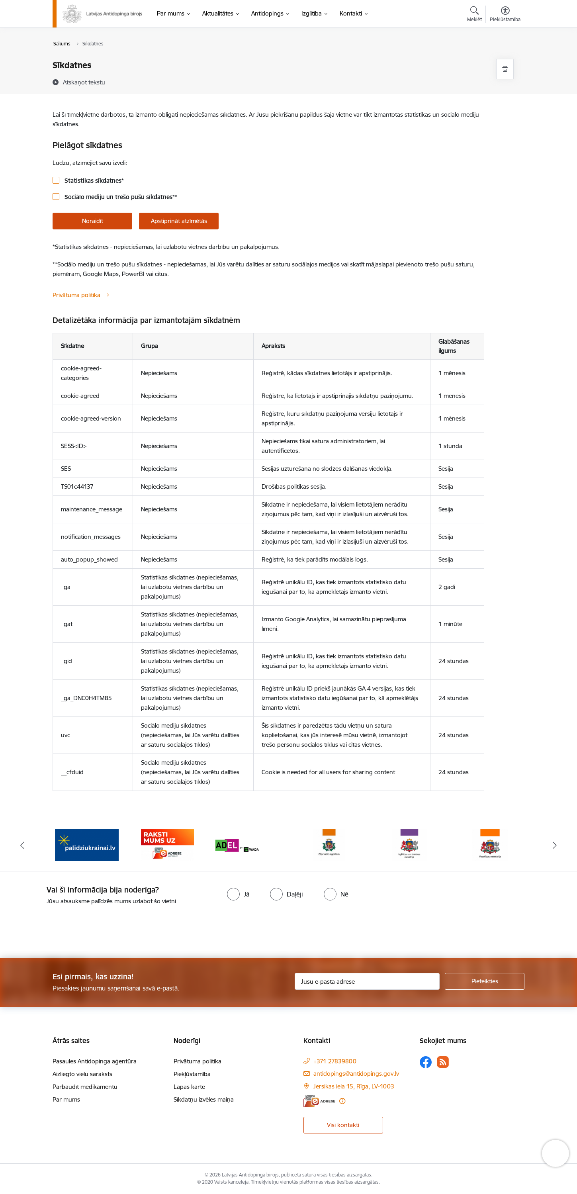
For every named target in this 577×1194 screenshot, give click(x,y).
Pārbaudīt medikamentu (85, 1086)
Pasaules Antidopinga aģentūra (95, 1061)
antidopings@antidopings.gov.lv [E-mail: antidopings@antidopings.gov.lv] (356, 1073)
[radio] (238, 894)
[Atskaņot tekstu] (84, 82)
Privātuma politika (76, 295)
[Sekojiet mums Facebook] (426, 1062)
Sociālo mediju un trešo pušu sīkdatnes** (120, 197)
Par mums (66, 1099)
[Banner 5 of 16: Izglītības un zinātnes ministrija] (409, 844)
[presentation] (66, 928)
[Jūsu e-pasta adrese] (367, 981)
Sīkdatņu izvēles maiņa (204, 1099)
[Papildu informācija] (342, 1101)
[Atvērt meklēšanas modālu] (474, 15)
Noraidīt (92, 221)
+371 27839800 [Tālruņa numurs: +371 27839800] (334, 1061)
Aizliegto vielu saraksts (82, 1074)
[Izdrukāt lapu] (505, 69)
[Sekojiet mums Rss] (443, 1062)
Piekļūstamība (192, 1074)
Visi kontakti (343, 1125)
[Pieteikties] (484, 981)
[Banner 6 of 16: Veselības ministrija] (490, 844)
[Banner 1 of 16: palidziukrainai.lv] (87, 844)
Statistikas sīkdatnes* (93, 180)
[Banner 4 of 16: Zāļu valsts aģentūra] (329, 844)
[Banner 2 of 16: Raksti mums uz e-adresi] (167, 844)
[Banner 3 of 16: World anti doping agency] (248, 844)
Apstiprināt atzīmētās (179, 221)
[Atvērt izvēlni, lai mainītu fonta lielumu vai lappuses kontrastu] (505, 15)
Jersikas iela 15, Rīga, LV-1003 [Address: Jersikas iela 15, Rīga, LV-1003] (353, 1086)
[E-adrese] (319, 1101)
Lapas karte (189, 1086)
